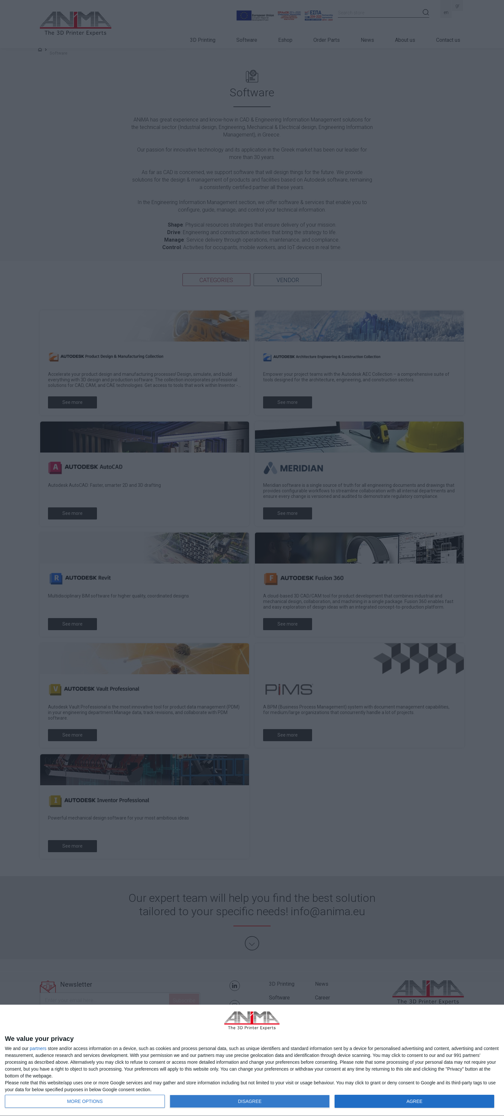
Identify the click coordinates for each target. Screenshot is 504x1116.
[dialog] (252, 1060)
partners (38, 1048)
